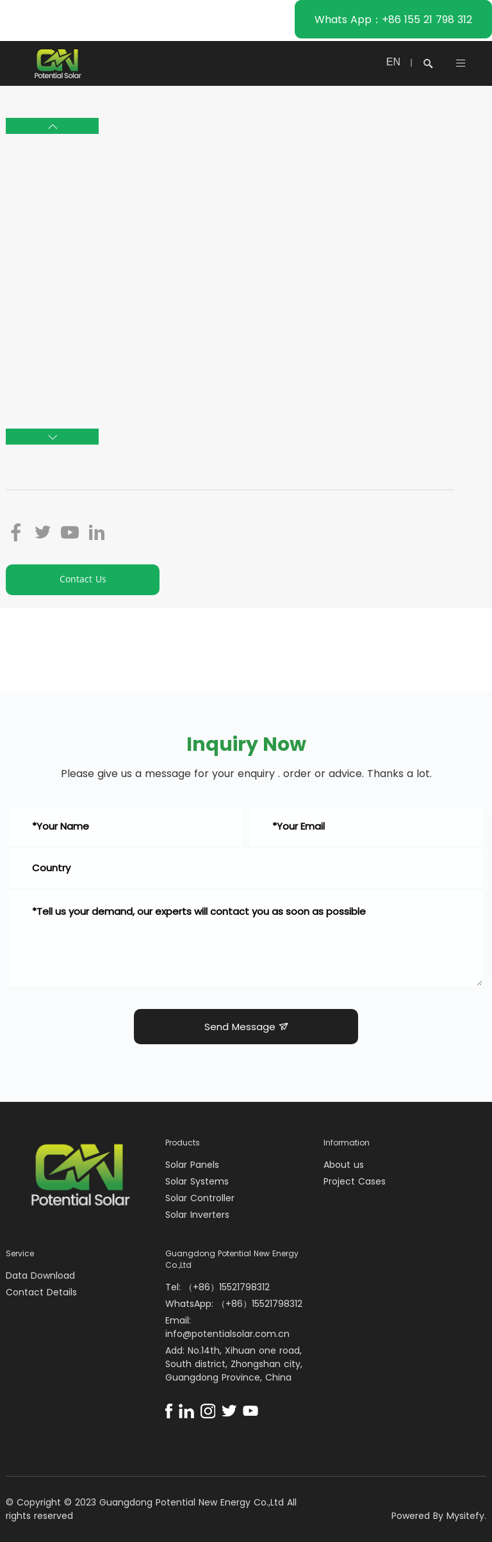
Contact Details (41, 1292)
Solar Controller (199, 1198)
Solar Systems (197, 1181)
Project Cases (355, 1181)
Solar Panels (192, 1164)
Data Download (40, 1275)
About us (344, 1164)
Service (20, 1253)
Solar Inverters (197, 1214)
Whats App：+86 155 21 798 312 (393, 19)
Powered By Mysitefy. (438, 1515)
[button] (52, 126)
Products (182, 1142)
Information (347, 1142)
